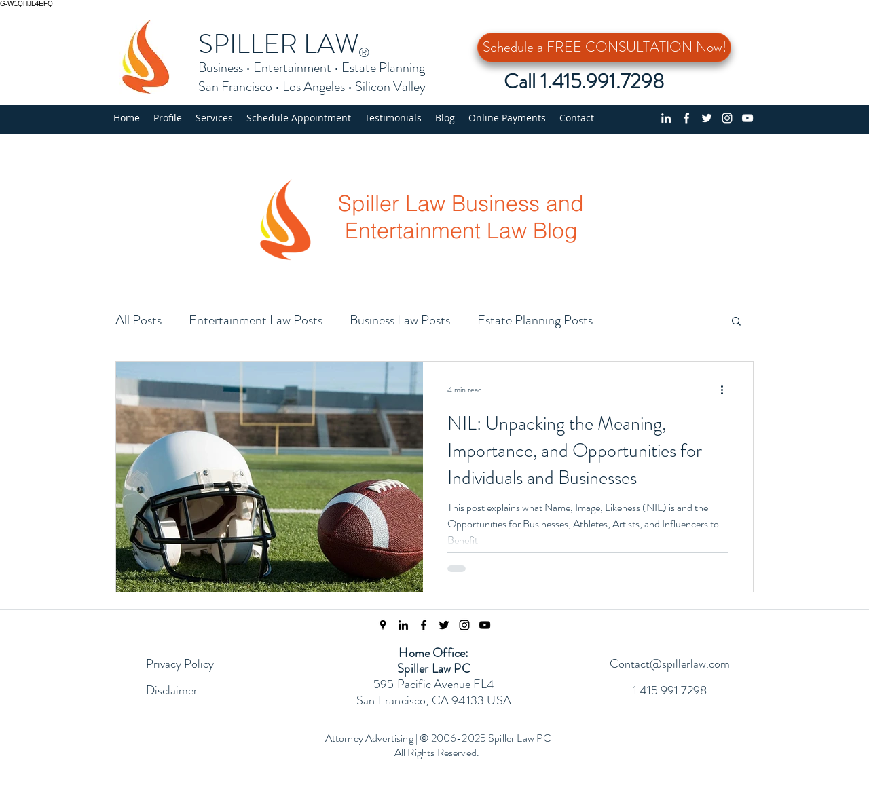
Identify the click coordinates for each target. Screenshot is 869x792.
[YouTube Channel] (747, 118)
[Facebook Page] (423, 625)
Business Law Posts (400, 320)
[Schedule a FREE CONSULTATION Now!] (604, 47)
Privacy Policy (180, 664)
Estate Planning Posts (535, 320)
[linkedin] (666, 118)
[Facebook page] (686, 118)
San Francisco (235, 86)
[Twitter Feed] (444, 625)
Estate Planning (383, 67)
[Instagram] (727, 118)
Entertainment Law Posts (255, 320)
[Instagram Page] (464, 625)
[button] (214, 118)
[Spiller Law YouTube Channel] (485, 625)
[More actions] (726, 389)
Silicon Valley (390, 86)
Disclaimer (172, 690)
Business (220, 67)
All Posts (138, 320)
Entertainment (292, 67)
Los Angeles (313, 86)
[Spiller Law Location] (383, 625)
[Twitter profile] (707, 118)
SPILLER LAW (278, 43)
